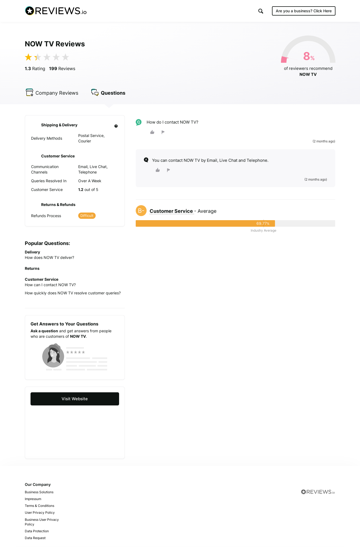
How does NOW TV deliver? (49, 257)
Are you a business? (304, 10)
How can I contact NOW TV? (50, 285)
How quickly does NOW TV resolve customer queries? (73, 293)
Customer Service (172, 211)
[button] (261, 11)
